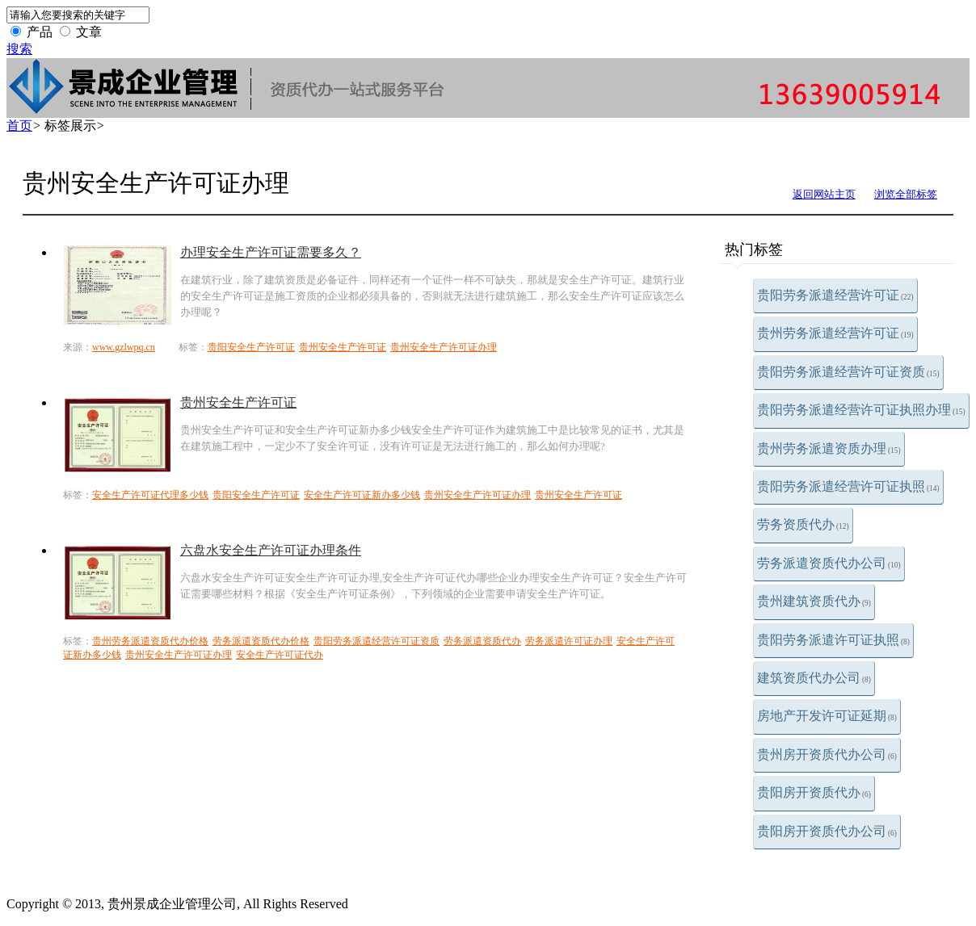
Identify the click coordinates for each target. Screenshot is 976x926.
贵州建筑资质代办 (814, 601)
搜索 (19, 49)
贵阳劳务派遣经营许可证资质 (848, 372)
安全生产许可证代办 (279, 654)
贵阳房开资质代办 (814, 792)
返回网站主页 (824, 194)
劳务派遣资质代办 (482, 641)
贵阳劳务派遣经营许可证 (835, 295)
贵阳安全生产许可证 (251, 347)
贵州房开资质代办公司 (827, 754)
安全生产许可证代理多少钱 (150, 495)
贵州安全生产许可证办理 (443, 347)
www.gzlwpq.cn (123, 347)
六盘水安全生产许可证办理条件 (270, 550)
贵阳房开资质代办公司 (827, 831)
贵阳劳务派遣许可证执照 (833, 640)
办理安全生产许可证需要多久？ (270, 252)
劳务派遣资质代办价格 (260, 641)
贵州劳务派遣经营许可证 (835, 333)
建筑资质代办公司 (814, 678)
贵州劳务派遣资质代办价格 (150, 641)
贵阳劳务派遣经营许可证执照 (848, 486)
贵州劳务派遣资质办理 (829, 448)
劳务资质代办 (803, 524)
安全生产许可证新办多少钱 (362, 495)
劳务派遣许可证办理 (568, 641)
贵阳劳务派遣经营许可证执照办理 (861, 410)
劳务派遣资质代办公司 (829, 563)
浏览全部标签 (905, 194)
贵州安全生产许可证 (342, 347)
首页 (19, 125)
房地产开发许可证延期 (827, 716)
